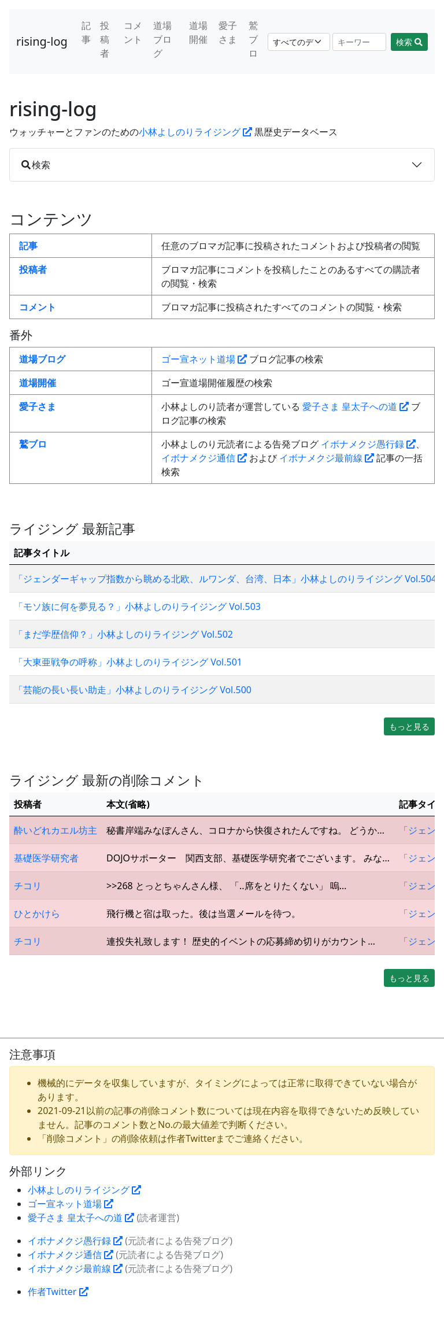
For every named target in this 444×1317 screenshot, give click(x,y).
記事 (86, 32)
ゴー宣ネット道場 (204, 359)
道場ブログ (162, 39)
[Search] (359, 42)
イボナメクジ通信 (204, 458)
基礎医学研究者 (46, 858)
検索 (409, 41)
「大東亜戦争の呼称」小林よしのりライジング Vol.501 (128, 662)
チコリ (28, 885)
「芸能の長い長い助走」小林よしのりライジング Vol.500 (132, 689)
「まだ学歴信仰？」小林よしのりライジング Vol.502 (123, 634)
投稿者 (104, 39)
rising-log (42, 41)
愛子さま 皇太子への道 (355, 406)
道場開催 (198, 32)
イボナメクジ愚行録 (368, 444)
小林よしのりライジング (195, 131)
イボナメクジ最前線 (326, 458)
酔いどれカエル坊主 (55, 830)
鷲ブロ (253, 39)
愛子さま (228, 32)
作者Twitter (58, 1291)
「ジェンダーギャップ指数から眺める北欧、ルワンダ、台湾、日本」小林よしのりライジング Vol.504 (225, 578)
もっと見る (409, 726)
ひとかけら (37, 913)
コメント (133, 32)
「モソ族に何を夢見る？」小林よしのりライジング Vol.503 (137, 606)
